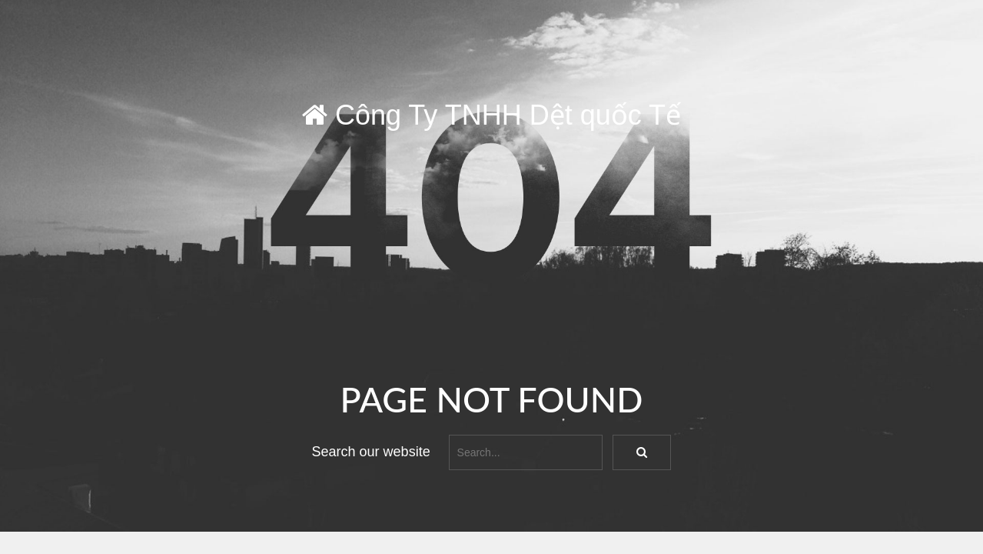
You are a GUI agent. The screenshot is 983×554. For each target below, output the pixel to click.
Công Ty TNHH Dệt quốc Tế (491, 115)
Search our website (371, 451)
